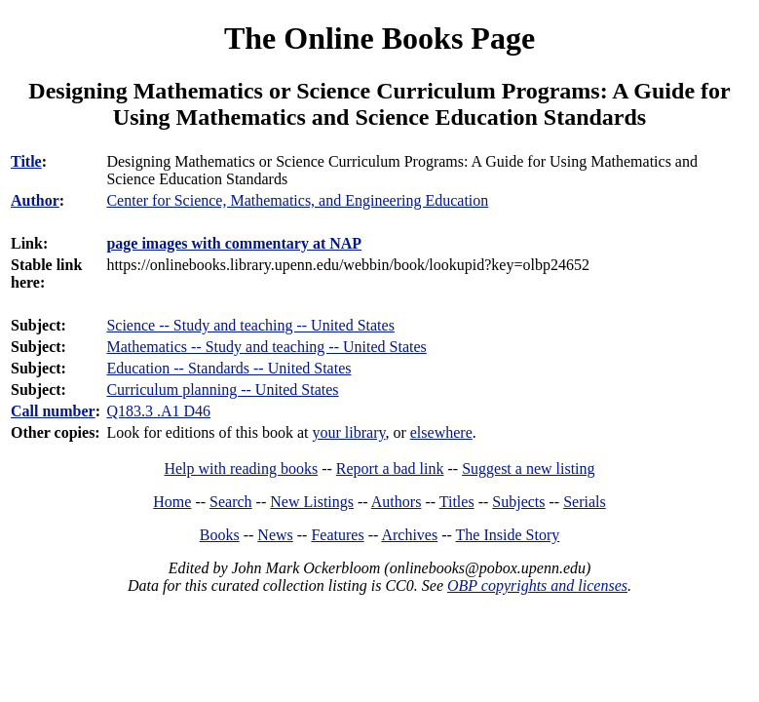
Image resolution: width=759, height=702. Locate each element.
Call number (53, 411)
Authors (396, 501)
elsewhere (441, 432)
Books (220, 534)
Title (26, 161)
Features (337, 534)
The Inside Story (508, 534)
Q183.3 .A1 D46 (158, 411)
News (274, 534)
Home (172, 501)
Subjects (518, 501)
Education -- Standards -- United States (228, 368)
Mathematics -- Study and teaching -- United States (266, 346)
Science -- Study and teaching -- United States (250, 325)
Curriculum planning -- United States (222, 389)
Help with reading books (241, 468)
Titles (456, 501)
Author (35, 200)
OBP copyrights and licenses (537, 585)
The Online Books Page (379, 38)
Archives (409, 534)
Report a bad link (390, 468)
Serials (584, 501)
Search (230, 501)
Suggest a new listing (528, 468)
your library (349, 432)
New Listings (312, 501)
